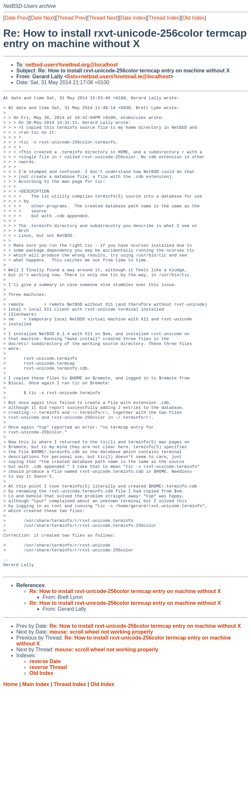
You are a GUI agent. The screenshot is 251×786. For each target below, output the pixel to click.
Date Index (132, 18)
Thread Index (164, 18)
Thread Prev (71, 18)
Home (10, 779)
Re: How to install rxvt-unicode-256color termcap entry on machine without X (125, 686)
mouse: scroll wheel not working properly (101, 727)
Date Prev (16, 18)
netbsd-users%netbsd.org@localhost (71, 64)
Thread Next (103, 18)
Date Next (42, 18)
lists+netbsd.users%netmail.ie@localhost (118, 76)
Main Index (35, 779)
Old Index (193, 18)
